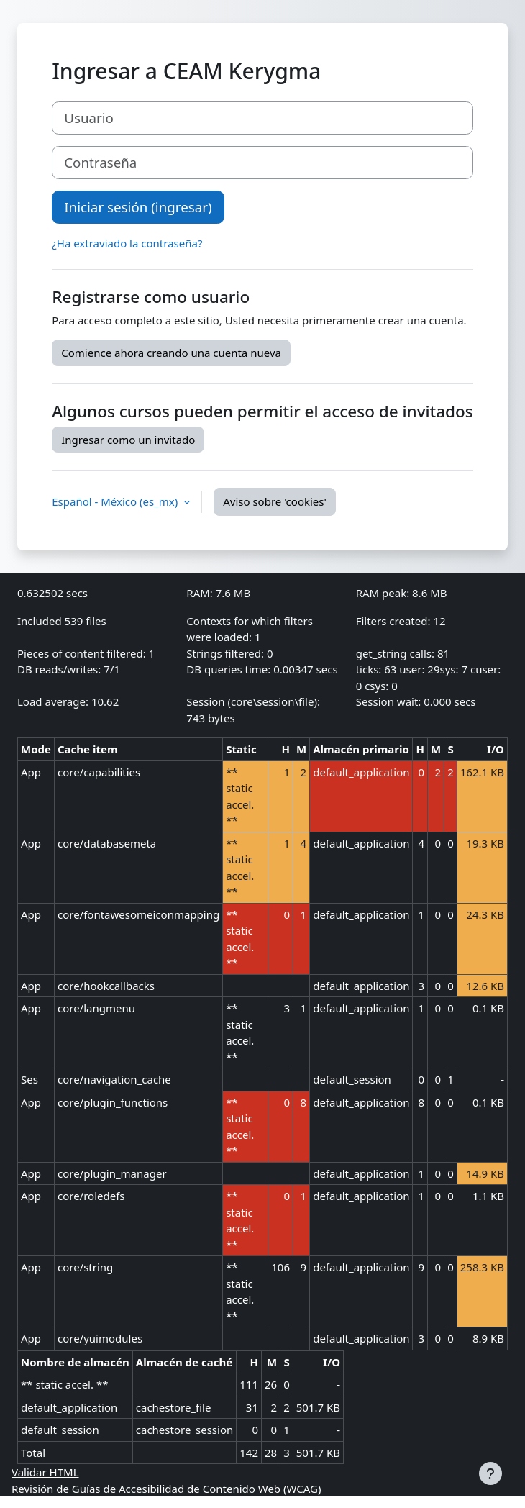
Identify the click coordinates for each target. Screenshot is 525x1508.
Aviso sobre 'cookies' (275, 501)
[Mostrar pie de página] (490, 1473)
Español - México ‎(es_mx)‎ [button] (116, 501)
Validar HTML (45, 1472)
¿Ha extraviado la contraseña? (127, 243)
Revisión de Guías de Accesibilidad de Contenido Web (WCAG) (166, 1488)
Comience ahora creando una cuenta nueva (171, 352)
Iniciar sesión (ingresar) (137, 207)
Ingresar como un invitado (128, 439)
